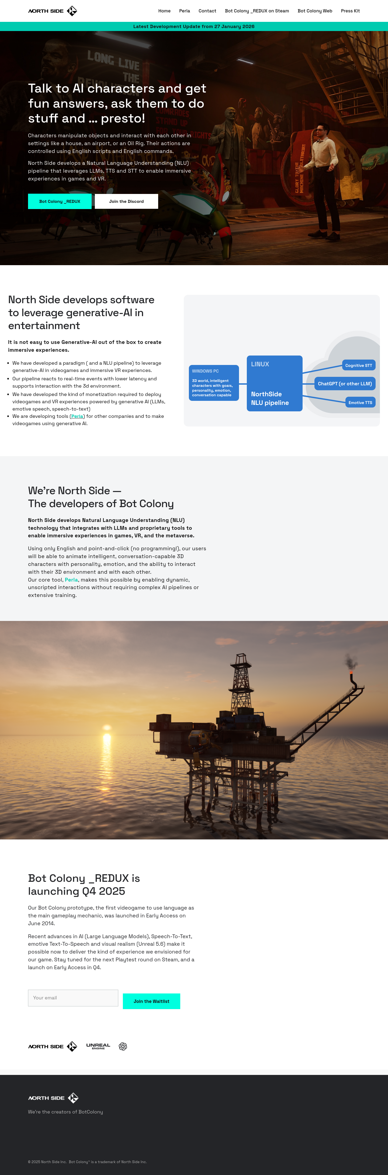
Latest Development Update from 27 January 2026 (194, 26)
